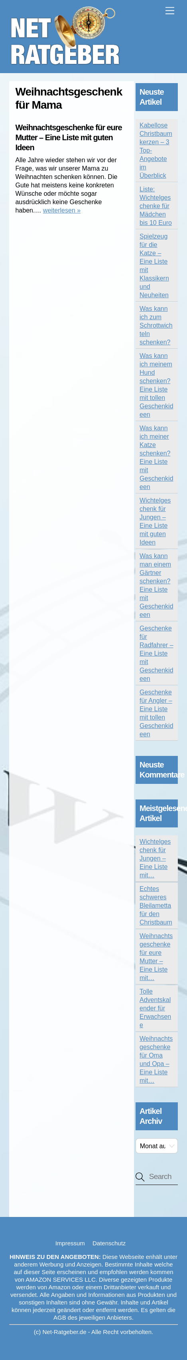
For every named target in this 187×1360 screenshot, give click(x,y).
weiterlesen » (62, 210)
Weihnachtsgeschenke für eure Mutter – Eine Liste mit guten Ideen (68, 137)
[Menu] (170, 11)
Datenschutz (109, 1243)
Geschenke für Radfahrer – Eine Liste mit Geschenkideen (156, 653)
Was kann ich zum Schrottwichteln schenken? (156, 325)
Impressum (70, 1243)
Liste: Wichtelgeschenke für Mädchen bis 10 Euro (156, 206)
